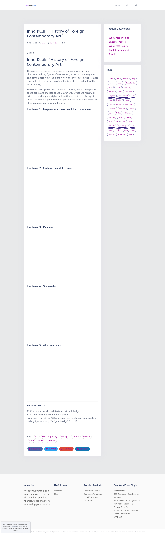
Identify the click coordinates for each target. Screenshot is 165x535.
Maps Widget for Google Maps (127, 500)
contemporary (49, 436)
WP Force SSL (119, 491)
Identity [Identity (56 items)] (118, 104)
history (87, 436)
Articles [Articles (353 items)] (125, 79)
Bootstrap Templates (120, 50)
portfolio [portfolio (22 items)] (112, 117)
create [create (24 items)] (118, 87)
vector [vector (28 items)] (111, 130)
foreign (75, 436)
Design (64, 436)
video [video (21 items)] (118, 130)
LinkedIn (82, 448)
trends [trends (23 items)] (131, 121)
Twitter (51, 448)
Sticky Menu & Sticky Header (126, 510)
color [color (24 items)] (110, 87)
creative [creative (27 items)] (111, 91)
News (44, 43)
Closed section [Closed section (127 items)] (131, 83)
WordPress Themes (119, 38)
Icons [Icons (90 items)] (110, 104)
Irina (31, 440)
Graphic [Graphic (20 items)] (118, 100)
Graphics (113, 54)
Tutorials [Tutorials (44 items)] (112, 126)
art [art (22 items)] (118, 79)
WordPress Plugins (118, 46)
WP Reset (118, 517)
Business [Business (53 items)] (119, 83)
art (36, 436)
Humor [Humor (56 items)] (127, 100)
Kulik (40, 440)
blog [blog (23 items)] (133, 79)
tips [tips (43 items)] (117, 121)
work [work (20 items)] (130, 134)
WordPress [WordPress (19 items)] (121, 134)
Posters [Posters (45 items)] (120, 117)
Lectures (51, 440)
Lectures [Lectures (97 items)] (122, 109)
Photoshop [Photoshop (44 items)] (129, 113)
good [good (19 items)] (110, 100)
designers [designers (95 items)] (112, 96)
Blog (137, 5)
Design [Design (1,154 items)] (120, 91)
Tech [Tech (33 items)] (110, 121)
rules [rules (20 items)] (129, 117)
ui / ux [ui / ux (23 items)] (132, 126)
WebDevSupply (55, 43)
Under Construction (122, 514)
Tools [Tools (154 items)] (124, 121)
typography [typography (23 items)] (122, 126)
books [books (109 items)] (111, 83)
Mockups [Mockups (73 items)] (118, 113)
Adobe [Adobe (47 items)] (111, 79)
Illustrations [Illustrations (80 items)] (129, 104)
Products (127, 5)
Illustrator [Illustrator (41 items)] (112, 109)
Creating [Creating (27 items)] (127, 87)
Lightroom (88, 500)
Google (66, 448)
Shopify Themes (117, 42)
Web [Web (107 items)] (133, 130)
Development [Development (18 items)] (123, 96)
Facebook (35, 448)
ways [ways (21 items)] (126, 130)
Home (117, 5)
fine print (14, 526)
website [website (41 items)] (111, 134)
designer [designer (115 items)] (129, 91)
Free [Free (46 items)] (133, 96)
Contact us (58, 491)
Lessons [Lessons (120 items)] (131, 109)
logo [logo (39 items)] (110, 113)
